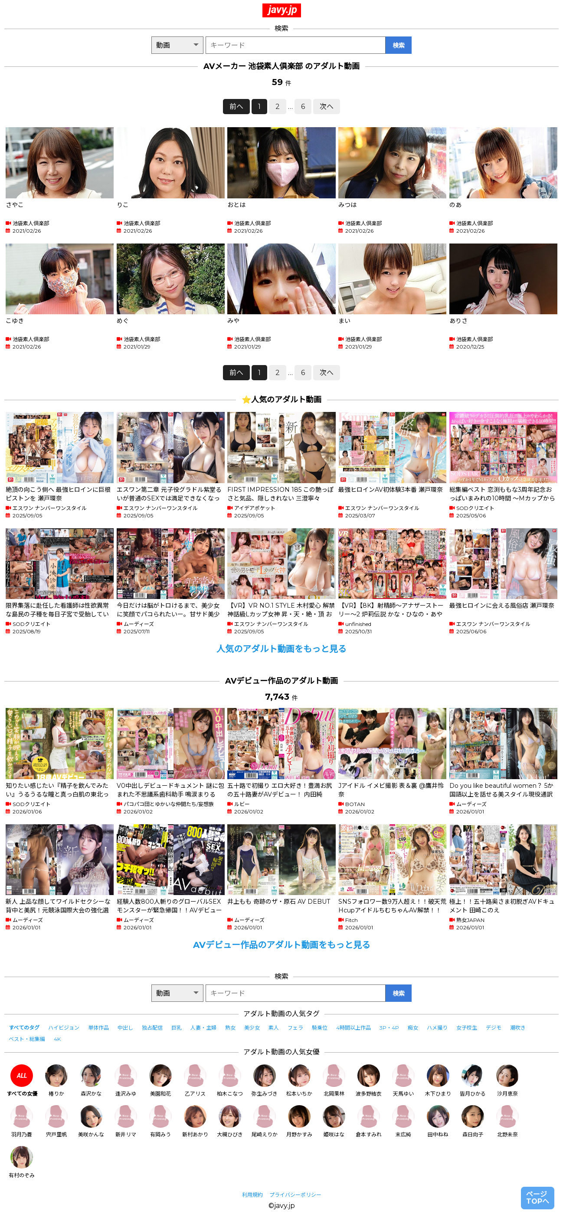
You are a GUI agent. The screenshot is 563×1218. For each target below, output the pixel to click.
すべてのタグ (24, 1027)
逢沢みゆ (126, 1080)
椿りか (56, 1080)
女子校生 (466, 1027)
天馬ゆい (403, 1080)
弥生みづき (265, 1080)
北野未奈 (507, 1121)
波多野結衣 (369, 1080)
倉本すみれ (369, 1121)
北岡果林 (334, 1080)
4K (57, 1039)
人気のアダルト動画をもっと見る (281, 649)
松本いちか (299, 1080)
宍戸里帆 (56, 1121)
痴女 (413, 1027)
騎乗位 (319, 1027)
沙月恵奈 (507, 1080)
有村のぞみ (22, 1162)
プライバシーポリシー (295, 1195)
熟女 (230, 1027)
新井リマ (126, 1121)
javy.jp (282, 9)
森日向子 (473, 1121)
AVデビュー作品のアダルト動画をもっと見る (281, 945)
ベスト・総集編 (27, 1039)
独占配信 (152, 1027)
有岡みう (160, 1121)
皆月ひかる (473, 1080)
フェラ (295, 1027)
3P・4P (389, 1027)
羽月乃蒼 (21, 1121)
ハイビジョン (63, 1027)
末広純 (403, 1121)
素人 (273, 1027)
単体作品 (98, 1027)
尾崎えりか (265, 1121)
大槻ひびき (230, 1121)
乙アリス (195, 1080)
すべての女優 (22, 1080)
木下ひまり (438, 1080)
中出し (125, 1027)
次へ (327, 106)
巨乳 (176, 1027)
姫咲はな (334, 1121)
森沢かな (91, 1080)
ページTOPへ (537, 1197)
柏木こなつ (230, 1080)
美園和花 (160, 1080)
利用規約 (252, 1195)
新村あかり (195, 1121)
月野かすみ (299, 1121)
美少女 (252, 1027)
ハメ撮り (437, 1027)
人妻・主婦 (203, 1027)
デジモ (493, 1027)
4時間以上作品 (353, 1027)
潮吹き (518, 1027)
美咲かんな (91, 1121)
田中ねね (438, 1121)
